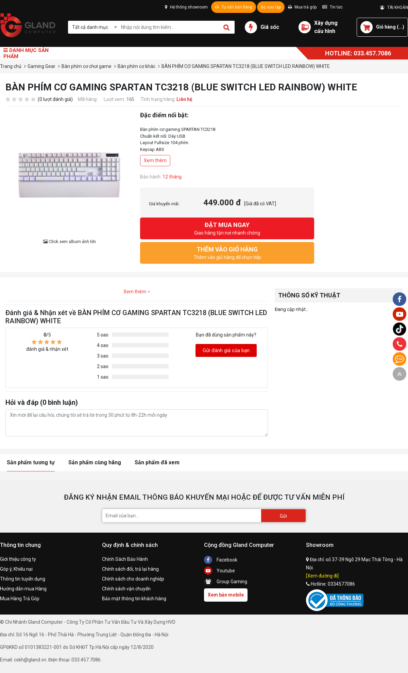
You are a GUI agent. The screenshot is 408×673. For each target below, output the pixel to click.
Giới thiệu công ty (18, 559)
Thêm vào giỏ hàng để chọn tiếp (227, 252)
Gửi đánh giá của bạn (226, 350)
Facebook (220, 560)
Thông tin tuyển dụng (22, 579)
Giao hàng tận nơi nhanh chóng (227, 228)
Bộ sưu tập (271, 7)
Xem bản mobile (226, 595)
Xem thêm (155, 160)
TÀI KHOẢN (394, 7)
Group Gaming (225, 581)
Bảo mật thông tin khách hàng (134, 598)
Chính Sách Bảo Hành (125, 559)
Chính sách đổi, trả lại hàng (130, 569)
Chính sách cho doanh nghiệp (133, 579)
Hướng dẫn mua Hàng (23, 588)
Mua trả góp (302, 7)
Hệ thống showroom (186, 7)
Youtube (219, 571)
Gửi (283, 516)
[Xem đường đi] (322, 576)
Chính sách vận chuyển (126, 588)
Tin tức (332, 7)
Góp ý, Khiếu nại (16, 569)
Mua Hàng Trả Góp (19, 598)
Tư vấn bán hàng (233, 7)
